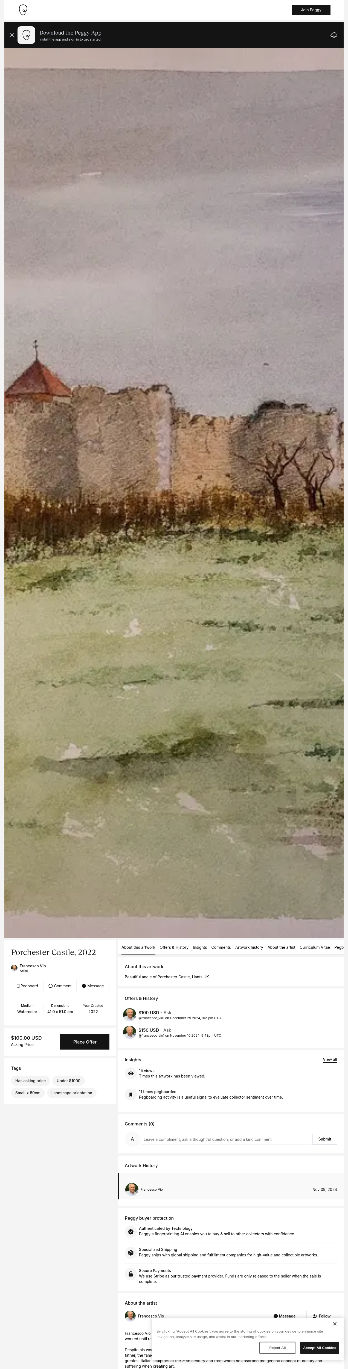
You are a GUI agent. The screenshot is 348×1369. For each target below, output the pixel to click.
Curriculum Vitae (315, 947)
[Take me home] (23, 9)
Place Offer (85, 1042)
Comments (221, 947)
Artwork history (249, 947)
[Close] (335, 1324)
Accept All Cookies (319, 1347)
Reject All (277, 1347)
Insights (200, 947)
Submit (324, 1139)
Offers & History (174, 947)
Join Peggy (311, 9)
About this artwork (138, 947)
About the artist (281, 947)
